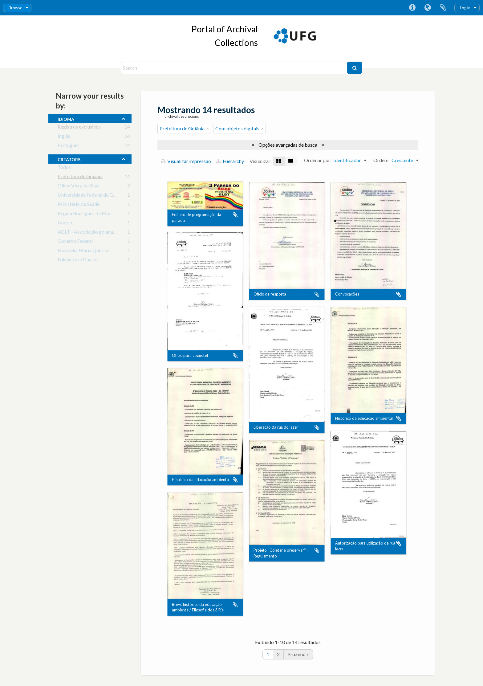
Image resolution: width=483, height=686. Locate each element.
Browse (15, 7)
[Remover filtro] (207, 128)
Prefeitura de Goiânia (80, 177)
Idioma (427, 7)
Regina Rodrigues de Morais (87, 214)
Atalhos (412, 7)
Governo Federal (75, 242)
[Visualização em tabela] (290, 161)
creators (69, 158)
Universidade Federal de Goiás (90, 196)
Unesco (66, 224)
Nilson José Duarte (78, 260)
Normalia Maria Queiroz (84, 251)
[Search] (234, 68)
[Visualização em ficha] (279, 161)
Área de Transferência (443, 7)
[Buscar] (354, 68)
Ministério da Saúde (78, 205)
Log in (465, 7)
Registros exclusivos (79, 128)
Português (68, 146)
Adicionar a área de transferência (235, 215)
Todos (64, 168)
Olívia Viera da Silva (78, 187)
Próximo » (298, 654)
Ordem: (381, 160)
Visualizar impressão (186, 161)
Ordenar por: (317, 160)
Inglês (64, 137)
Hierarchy (230, 161)
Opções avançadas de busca (288, 145)
